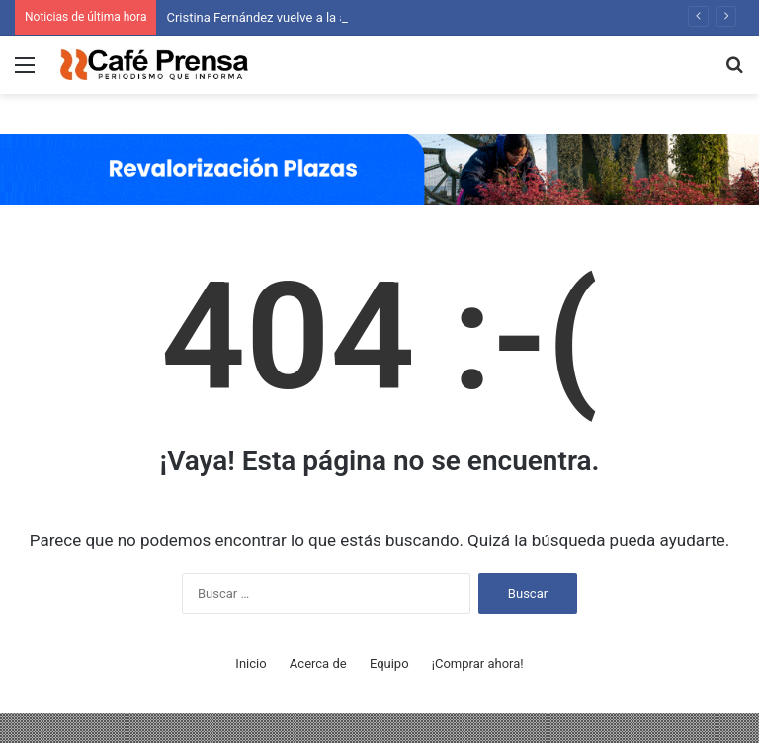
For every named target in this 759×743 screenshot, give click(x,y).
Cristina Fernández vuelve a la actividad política (301, 17)
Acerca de (318, 663)
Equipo (389, 663)
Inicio (250, 663)
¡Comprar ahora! (478, 663)
